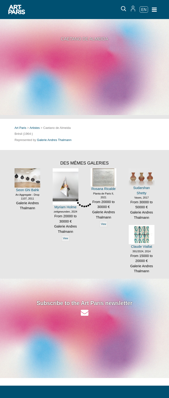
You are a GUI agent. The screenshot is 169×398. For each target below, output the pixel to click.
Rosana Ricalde (103, 189)
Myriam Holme (65, 207)
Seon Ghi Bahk (27, 190)
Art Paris (20, 128)
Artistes (35, 128)
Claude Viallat (141, 246)
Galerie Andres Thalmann (54, 140)
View (65, 238)
